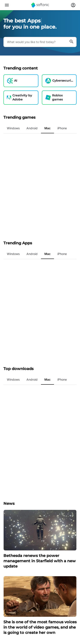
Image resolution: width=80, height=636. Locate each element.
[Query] (34, 42)
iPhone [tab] (62, 128)
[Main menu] (7, 5)
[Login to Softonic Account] (73, 5)
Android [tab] (32, 128)
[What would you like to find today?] (71, 42)
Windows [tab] (13, 128)
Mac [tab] (47, 128)
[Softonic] (40, 5)
